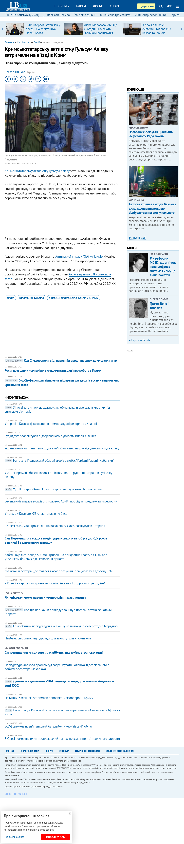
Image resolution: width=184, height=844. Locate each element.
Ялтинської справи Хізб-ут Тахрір (79, 256)
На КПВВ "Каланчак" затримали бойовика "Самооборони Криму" (49, 698)
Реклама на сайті (29, 750)
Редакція (64, 750)
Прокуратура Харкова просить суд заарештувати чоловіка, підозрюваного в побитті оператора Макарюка (57, 667)
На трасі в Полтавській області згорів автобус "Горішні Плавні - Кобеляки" (59, 460)
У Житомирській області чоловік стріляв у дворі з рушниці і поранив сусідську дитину (58, 475)
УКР (169, 6)
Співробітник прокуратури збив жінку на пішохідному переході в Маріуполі (61, 626)
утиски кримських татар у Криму (73, 298)
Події (37, 42)
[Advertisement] (62, 219)
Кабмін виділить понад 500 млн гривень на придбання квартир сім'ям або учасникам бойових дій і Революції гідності (56, 557)
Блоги (81, 6)
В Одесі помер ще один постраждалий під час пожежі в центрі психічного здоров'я (62, 738)
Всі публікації (137, 237)
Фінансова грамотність (115, 15)
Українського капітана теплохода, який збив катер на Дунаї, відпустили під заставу (62, 448)
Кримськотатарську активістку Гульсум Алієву (37, 171)
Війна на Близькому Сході (22, 15)
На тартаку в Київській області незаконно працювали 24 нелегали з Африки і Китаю (62, 712)
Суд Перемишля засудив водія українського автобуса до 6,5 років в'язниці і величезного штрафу (56, 540)
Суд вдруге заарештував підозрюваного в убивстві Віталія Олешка (50, 436)
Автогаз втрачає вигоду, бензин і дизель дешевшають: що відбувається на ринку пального (152, 208)
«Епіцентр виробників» (150, 15)
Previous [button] (2, 29)
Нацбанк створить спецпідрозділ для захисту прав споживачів (48, 638)
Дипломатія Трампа (56, 15)
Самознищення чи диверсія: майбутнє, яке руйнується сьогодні (54, 652)
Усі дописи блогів (139, 340)
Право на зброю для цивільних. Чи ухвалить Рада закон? (151, 134)
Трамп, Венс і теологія (159, 305)
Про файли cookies (14, 836)
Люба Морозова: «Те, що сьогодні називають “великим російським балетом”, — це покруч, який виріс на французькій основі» (100, 35)
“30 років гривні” (85, 15)
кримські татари (31, 298)
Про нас (9, 750)
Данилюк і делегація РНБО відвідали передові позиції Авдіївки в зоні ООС (59, 683)
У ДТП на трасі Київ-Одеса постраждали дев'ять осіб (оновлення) (54, 489)
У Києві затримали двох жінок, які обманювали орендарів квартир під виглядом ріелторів (57, 409)
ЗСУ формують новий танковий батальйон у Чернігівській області (49, 726)
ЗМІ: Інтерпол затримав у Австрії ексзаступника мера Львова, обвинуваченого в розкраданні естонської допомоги (43, 35)
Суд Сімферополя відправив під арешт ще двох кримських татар (61, 360)
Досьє (98, 6)
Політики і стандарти (87, 750)
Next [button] (181, 29)
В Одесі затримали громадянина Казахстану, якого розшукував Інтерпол (55, 526)
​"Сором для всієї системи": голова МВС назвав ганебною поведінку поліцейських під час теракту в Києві (158, 33)
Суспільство (23, 42)
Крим (10, 298)
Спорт (114, 6)
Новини (62, 6)
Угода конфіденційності (120, 750)
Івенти (49, 750)
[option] (34, 29)
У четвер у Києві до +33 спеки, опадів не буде (36, 513)
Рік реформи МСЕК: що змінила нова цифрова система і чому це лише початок (163, 266)
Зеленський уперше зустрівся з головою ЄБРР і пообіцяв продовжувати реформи (61, 501)
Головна (9, 42)
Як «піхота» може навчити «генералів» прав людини (45, 597)
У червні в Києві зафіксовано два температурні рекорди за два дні (51, 424)
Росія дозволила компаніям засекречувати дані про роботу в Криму (53, 370)
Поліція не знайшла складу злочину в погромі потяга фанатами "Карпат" (58, 612)
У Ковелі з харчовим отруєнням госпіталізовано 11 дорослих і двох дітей (55, 583)
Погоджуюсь (55, 837)
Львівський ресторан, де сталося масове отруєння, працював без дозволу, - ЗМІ (59, 571)
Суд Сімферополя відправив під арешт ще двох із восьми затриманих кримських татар (62, 382)
